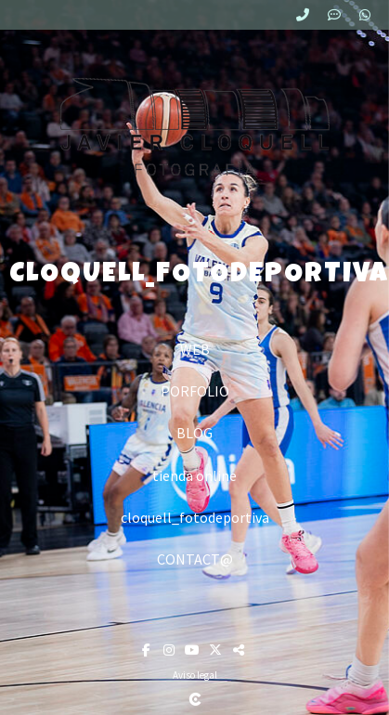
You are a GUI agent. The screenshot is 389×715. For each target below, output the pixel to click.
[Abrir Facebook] (148, 650)
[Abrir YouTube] (194, 650)
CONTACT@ (195, 559)
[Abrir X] (217, 650)
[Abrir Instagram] (171, 650)
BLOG (194, 432)
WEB (195, 349)
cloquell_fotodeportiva (195, 517)
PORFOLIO (195, 391)
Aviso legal (195, 675)
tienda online (194, 475)
